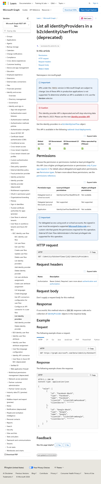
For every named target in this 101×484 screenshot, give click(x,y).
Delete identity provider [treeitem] (20, 272)
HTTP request (44, 58)
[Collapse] (28, 18)
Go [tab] (53, 339)
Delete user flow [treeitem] (21, 257)
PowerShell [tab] (87, 339)
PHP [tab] (77, 339)
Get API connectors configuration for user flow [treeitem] (22, 300)
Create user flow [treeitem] (21, 250)
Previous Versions (22, 473)
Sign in (95, 3)
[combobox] (17, 25)
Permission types (47, 172)
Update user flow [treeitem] (21, 254)
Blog (33, 473)
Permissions (43, 55)
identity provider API (80, 116)
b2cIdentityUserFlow (71, 124)
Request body (44, 65)
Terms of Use (89, 473)
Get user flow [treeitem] (20, 247)
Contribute (44, 473)
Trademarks (7, 477)
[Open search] (89, 3)
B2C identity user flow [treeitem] (21, 238)
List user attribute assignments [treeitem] (21, 278)
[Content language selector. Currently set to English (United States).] (14, 467)
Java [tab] (59, 339)
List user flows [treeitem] (20, 243)
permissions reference (46, 175)
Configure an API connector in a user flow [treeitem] (22, 309)
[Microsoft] (4, 3)
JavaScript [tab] (68, 339)
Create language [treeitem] (21, 293)
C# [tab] (47, 339)
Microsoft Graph (49, 18)
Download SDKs (71, 10)
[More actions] (96, 18)
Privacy (53, 473)
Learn (39, 18)
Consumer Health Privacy (70, 473)
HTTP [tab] (40, 339)
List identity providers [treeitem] (19, 262)
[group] (67, 353)
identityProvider (54, 313)
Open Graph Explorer (89, 10)
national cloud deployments (79, 129)
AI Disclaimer (8, 473)
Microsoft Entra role (78, 226)
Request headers (45, 61)
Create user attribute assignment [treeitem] (22, 285)
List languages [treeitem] (20, 290)
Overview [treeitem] (12, 95)
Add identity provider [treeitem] (23, 267)
